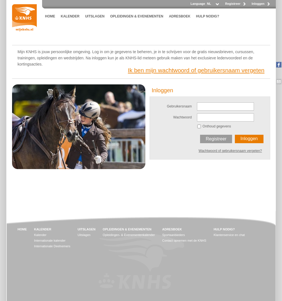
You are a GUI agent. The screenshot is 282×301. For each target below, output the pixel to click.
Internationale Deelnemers (52, 246)
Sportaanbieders (173, 235)
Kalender (40, 235)
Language (198, 3)
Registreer (232, 3)
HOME (50, 16)
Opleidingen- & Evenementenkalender (129, 235)
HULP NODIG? (207, 16)
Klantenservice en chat (229, 235)
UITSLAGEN (94, 16)
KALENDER (70, 16)
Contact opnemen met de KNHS (184, 240)
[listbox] (212, 5)
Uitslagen (84, 235)
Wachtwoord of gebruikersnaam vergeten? (230, 151)
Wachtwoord (182, 117)
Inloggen (258, 3)
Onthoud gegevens (217, 126)
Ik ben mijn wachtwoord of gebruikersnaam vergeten (196, 70)
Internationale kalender (50, 240)
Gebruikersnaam (179, 106)
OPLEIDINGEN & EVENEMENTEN (136, 16)
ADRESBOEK (180, 16)
